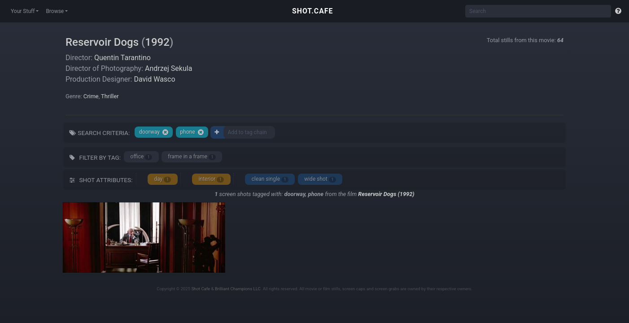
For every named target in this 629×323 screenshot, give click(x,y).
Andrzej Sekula (168, 68)
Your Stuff (23, 11)
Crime (91, 96)
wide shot (320, 179)
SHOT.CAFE (312, 11)
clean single (270, 179)
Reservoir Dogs (102, 42)
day (162, 179)
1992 (157, 42)
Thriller (109, 96)
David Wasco (154, 79)
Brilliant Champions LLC (238, 288)
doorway (154, 132)
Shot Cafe (200, 288)
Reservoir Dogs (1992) (386, 194)
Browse (55, 11)
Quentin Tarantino (122, 57)
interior (211, 179)
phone (192, 132)
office (142, 156)
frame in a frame (192, 156)
